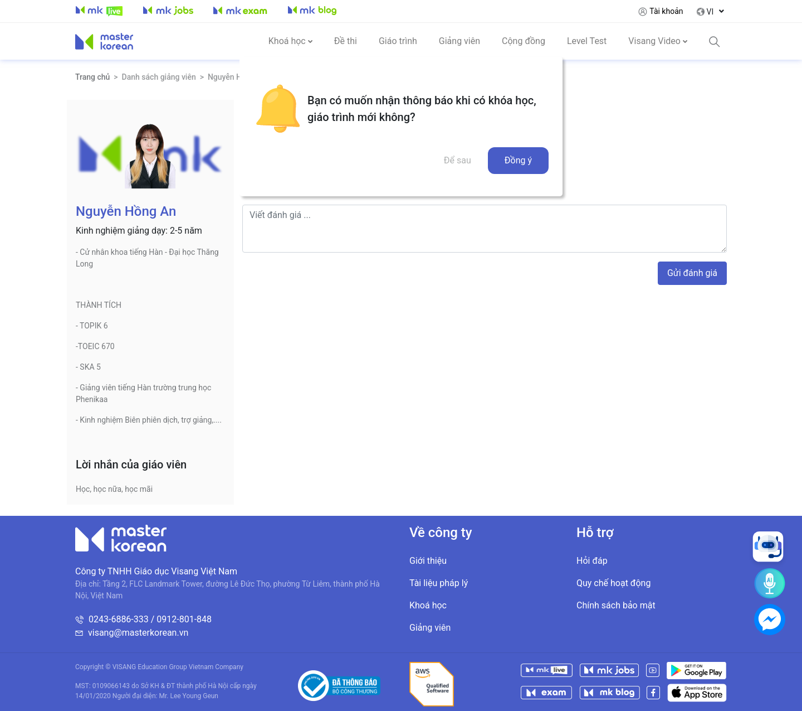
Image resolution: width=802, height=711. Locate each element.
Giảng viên (430, 627)
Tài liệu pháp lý (438, 583)
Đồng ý (518, 160)
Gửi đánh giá (692, 273)
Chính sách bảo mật (616, 605)
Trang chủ (92, 76)
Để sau (457, 160)
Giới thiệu (428, 560)
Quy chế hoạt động (613, 583)
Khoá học (428, 605)
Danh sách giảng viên (159, 76)
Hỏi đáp (592, 560)
